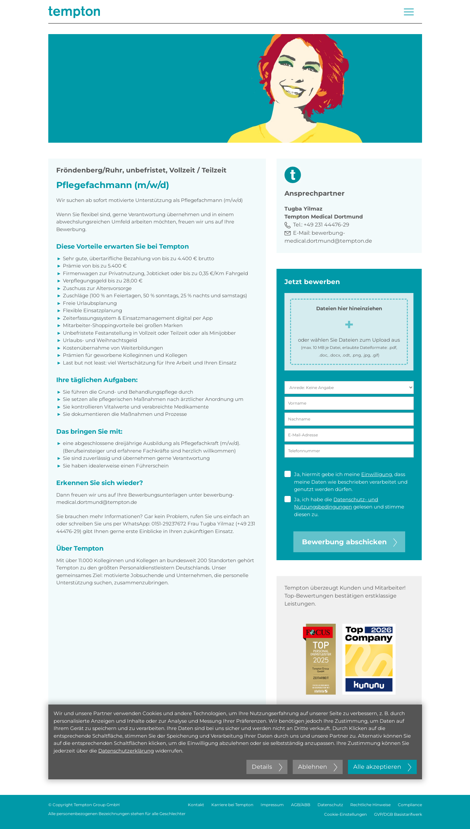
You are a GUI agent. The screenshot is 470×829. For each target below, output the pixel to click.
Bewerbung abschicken (349, 542)
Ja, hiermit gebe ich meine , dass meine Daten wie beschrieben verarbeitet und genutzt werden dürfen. (345, 481)
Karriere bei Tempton (232, 804)
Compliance (410, 804)
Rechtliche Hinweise (370, 804)
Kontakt (196, 804)
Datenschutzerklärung (126, 751)
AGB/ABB (300, 804)
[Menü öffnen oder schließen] (409, 12)
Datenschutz (330, 804)
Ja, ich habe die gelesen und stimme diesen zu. (344, 506)
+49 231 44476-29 (326, 224)
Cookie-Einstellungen (345, 814)
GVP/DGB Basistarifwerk (398, 814)
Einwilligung (376, 474)
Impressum (272, 804)
